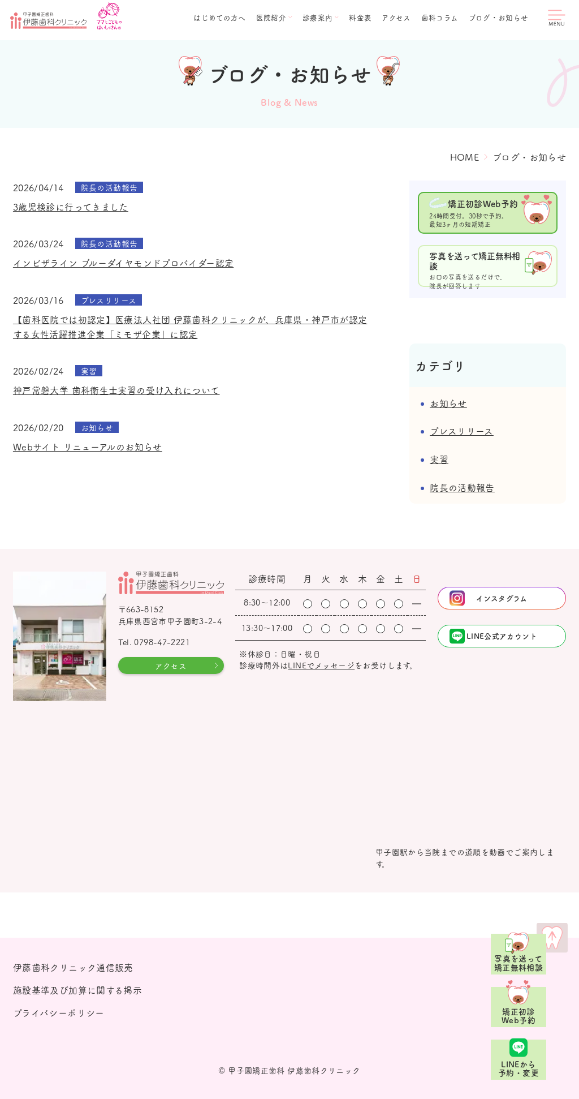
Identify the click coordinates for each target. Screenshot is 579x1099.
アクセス (396, 18)
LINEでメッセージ (321, 665)
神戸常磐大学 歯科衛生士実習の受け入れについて (116, 390)
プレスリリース (462, 430)
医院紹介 (271, 18)
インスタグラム (502, 598)
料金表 (360, 18)
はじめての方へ (219, 18)
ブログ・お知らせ (499, 18)
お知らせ (448, 403)
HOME (464, 157)
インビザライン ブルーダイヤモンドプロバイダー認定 (123, 262)
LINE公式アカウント (501, 635)
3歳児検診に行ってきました (70, 206)
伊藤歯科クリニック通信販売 (73, 967)
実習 (439, 459)
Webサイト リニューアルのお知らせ (87, 446)
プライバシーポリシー (59, 1012)
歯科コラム (440, 18)
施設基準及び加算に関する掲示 (77, 990)
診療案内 (318, 18)
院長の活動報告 (462, 487)
